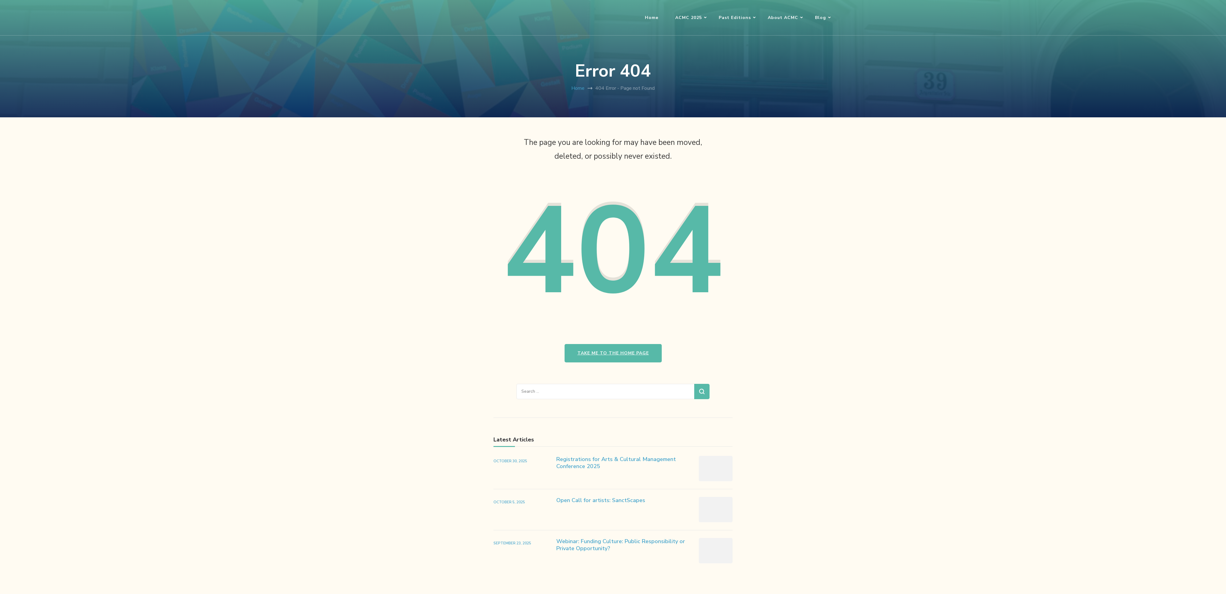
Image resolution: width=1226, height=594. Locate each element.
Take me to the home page (613, 353)
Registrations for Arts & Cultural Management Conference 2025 (616, 463)
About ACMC (783, 18)
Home (651, 18)
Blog (820, 18)
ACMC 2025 (688, 18)
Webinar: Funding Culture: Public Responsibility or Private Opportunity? (620, 545)
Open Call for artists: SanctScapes (600, 500)
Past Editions (735, 18)
